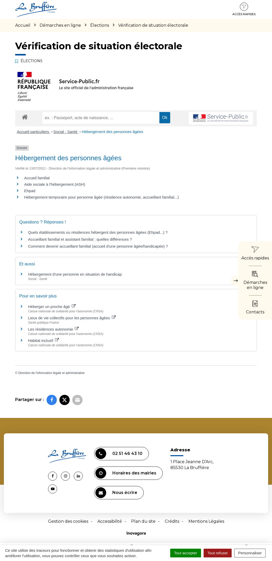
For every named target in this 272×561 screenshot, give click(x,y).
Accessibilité (109, 521)
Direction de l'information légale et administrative (51, 373)
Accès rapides (244, 9)
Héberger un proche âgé (52, 306)
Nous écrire (116, 492)
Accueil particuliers (33, 131)
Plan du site (143, 521)
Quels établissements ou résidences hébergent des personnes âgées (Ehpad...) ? (98, 232)
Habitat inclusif (43, 340)
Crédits (172, 521)
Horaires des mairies (125, 473)
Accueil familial (37, 178)
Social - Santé (66, 131)
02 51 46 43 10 (118, 453)
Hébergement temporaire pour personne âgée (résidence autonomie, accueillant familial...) (101, 197)
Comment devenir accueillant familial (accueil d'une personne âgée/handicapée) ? (98, 246)
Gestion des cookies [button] (68, 521)
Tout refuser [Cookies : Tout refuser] (217, 553)
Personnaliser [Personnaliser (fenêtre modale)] (250, 553)
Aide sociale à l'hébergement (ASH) (54, 184)
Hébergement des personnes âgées (112, 131)
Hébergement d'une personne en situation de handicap (75, 274)
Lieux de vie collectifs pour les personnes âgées (72, 318)
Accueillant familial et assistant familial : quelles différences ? (80, 239)
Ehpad (29, 191)
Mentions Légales (206, 521)
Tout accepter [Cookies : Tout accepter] (185, 553)
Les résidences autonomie (53, 329)
